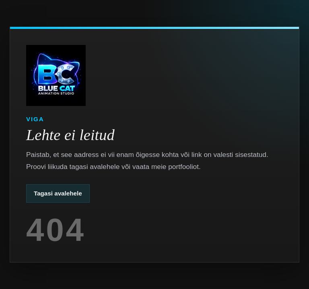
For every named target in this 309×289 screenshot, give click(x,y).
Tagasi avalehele (58, 193)
